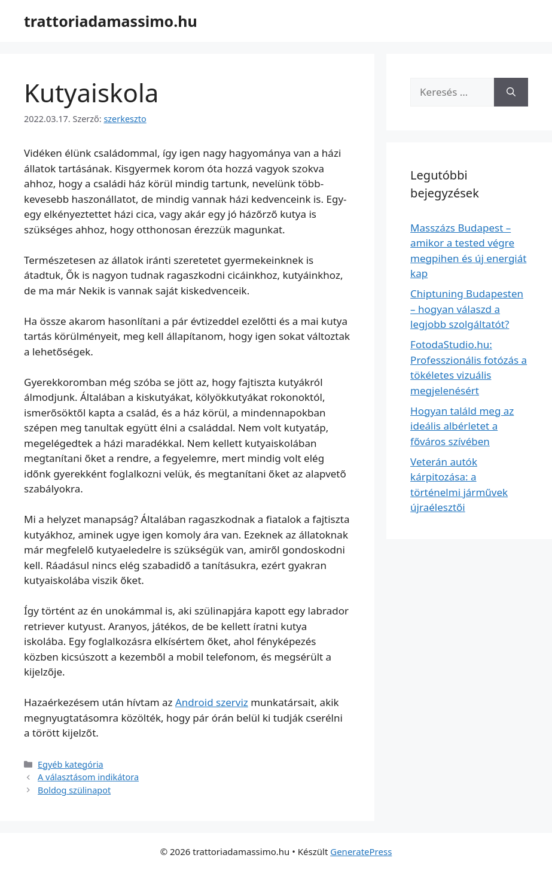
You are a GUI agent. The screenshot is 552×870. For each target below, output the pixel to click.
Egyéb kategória (70, 764)
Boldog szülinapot (74, 790)
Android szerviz (211, 702)
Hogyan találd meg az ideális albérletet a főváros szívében (462, 426)
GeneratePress (361, 851)
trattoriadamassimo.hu (110, 21)
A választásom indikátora (88, 777)
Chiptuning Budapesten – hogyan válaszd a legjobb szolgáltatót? (466, 309)
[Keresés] (511, 92)
